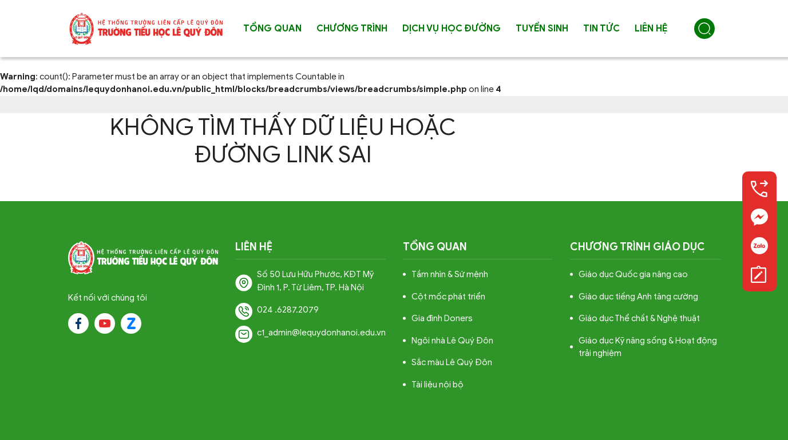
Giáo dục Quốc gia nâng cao (633, 274)
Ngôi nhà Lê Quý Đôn (452, 340)
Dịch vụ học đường (451, 28)
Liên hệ (651, 28)
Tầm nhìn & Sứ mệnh (449, 274)
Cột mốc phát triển (448, 296)
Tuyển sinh (542, 28)
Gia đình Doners (442, 318)
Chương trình (351, 28)
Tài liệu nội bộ (437, 384)
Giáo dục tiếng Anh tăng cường (638, 296)
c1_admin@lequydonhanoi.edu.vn (321, 332)
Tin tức (601, 28)
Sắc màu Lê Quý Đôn (451, 362)
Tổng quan (272, 28)
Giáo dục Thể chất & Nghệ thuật (639, 318)
